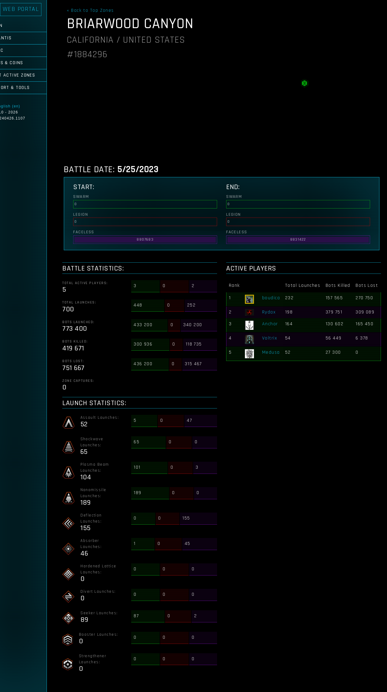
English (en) (24, 106)
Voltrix (272, 345)
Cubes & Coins (23, 63)
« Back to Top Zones (97, 11)
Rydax (272, 319)
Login (12, 25)
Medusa (274, 359)
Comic (13, 50)
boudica (274, 304)
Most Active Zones (29, 75)
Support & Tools (26, 87)
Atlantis (17, 38)
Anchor (273, 331)
